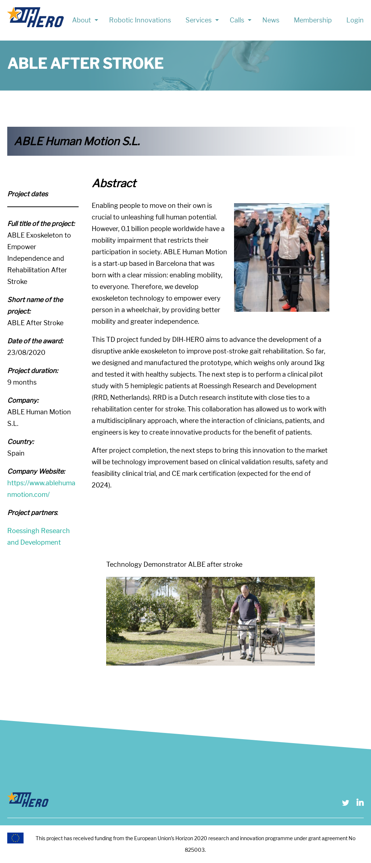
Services (199, 20)
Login (355, 20)
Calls (237, 20)
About (81, 20)
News (270, 20)
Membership (313, 20)
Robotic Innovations (140, 20)
